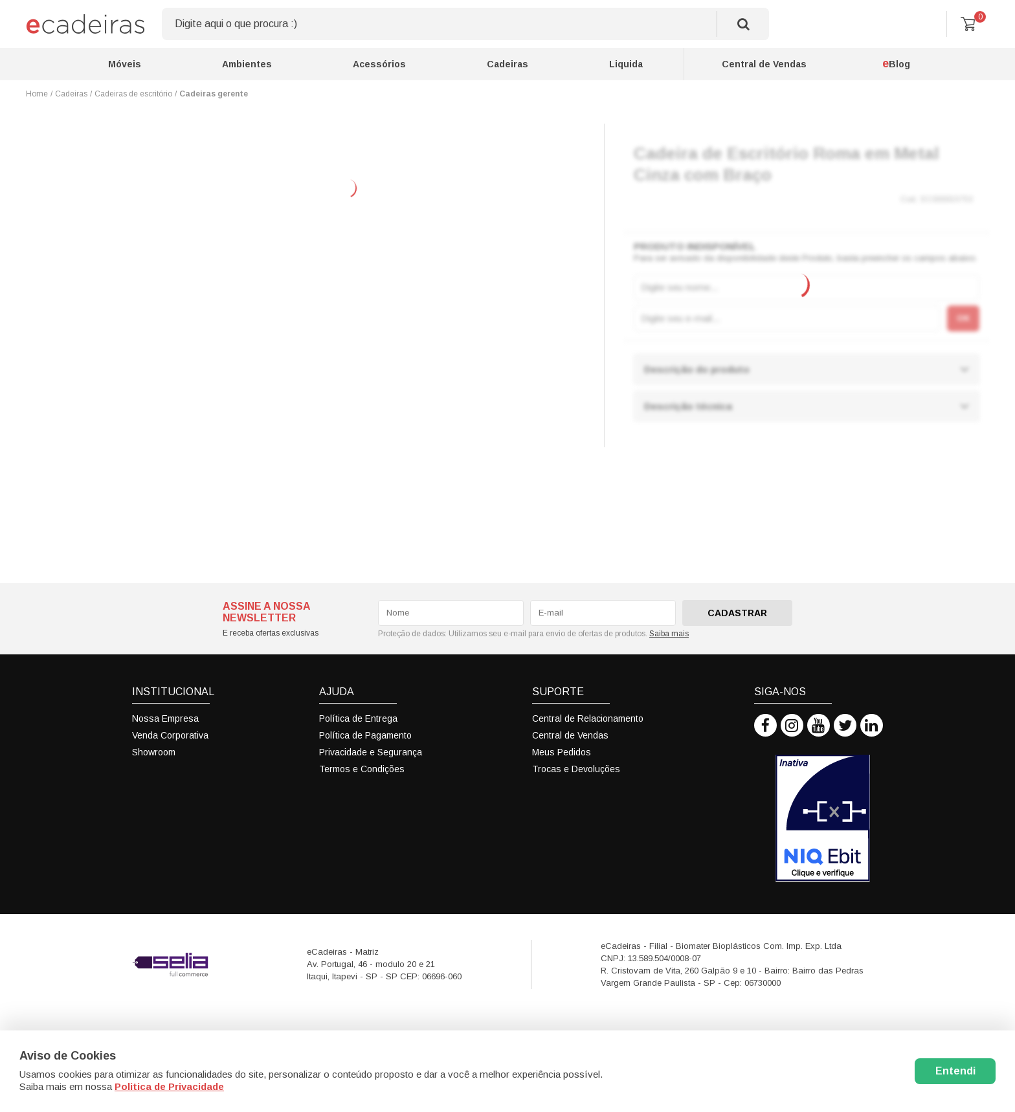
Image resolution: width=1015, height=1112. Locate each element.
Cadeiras (507, 64)
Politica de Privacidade (169, 1086)
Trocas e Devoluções (576, 769)
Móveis (124, 64)
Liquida (626, 64)
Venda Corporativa (170, 735)
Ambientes (247, 64)
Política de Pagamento (365, 735)
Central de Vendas (764, 64)
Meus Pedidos (561, 752)
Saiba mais (669, 633)
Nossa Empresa (165, 718)
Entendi (955, 1070)
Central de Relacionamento (587, 718)
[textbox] (465, 24)
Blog (896, 63)
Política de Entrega (358, 718)
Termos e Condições (362, 769)
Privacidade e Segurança (370, 752)
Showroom (153, 752)
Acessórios (379, 64)
